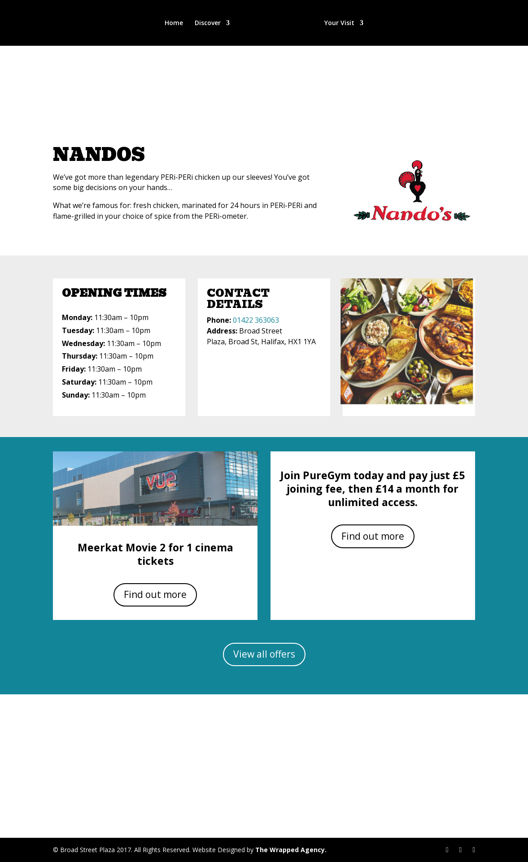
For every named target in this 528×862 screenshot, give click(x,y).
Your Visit (338, 23)
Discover (209, 23)
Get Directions (264, 769)
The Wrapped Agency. (291, 849)
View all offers (264, 654)
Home (175, 23)
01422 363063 (256, 320)
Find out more (155, 594)
